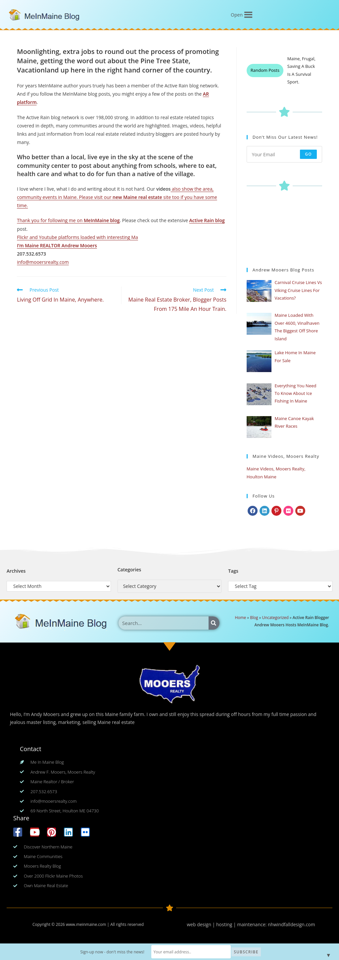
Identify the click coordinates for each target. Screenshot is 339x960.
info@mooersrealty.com (43, 262)
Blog (254, 617)
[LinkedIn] (264, 511)
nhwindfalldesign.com (291, 924)
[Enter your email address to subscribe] (284, 154)
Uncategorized (275, 617)
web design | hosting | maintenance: (227, 924)
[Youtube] (300, 511)
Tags (233, 571)
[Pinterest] (276, 511)
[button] (237, 15)
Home (240, 617)
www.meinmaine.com (86, 924)
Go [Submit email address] (308, 154)
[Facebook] (253, 511)
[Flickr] (288, 511)
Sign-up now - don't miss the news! (112, 952)
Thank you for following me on (49, 220)
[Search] (214, 623)
